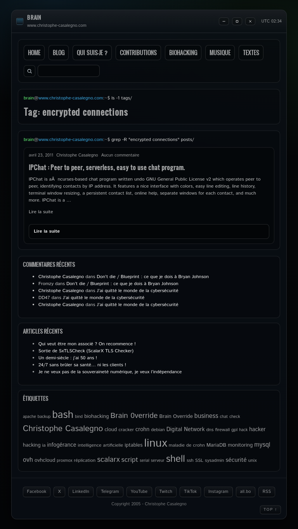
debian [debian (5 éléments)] (158, 429)
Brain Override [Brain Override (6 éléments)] (176, 416)
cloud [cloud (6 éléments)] (110, 429)
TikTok (190, 492)
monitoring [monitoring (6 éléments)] (240, 445)
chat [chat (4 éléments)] (224, 417)
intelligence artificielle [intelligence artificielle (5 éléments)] (100, 445)
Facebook (37, 492)
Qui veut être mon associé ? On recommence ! (87, 344)
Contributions (138, 53)
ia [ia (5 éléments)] (44, 445)
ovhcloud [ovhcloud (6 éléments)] (45, 460)
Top (270, 509)
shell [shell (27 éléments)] (175, 459)
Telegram (110, 492)
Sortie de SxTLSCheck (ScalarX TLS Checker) (85, 351)
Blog (58, 53)
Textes (251, 53)
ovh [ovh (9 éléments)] (28, 460)
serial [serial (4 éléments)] (144, 461)
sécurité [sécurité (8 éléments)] (236, 460)
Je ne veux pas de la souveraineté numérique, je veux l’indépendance (110, 372)
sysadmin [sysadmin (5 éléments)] (214, 460)
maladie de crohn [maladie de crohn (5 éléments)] (187, 445)
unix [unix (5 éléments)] (252, 460)
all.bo (245, 492)
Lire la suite (41, 212)
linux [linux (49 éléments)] (155, 443)
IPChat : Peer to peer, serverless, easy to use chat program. (107, 167)
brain (34, 17)
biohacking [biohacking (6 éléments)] (96, 416)
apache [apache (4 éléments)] (29, 417)
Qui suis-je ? (92, 53)
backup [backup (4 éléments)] (44, 417)
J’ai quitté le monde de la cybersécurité (137, 290)
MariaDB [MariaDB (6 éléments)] (216, 445)
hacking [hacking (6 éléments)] (32, 445)
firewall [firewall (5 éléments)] (222, 429)
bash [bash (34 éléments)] (62, 414)
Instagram (218, 492)
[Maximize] (237, 21)
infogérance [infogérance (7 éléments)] (61, 445)
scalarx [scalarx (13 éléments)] (108, 459)
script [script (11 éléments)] (130, 460)
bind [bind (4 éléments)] (79, 417)
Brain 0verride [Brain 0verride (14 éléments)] (134, 415)
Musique (220, 53)
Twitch (166, 492)
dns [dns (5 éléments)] (209, 429)
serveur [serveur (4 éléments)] (158, 461)
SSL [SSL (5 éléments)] (199, 460)
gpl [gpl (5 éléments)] (234, 429)
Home (34, 53)
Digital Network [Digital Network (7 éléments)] (185, 429)
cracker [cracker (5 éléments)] (126, 429)
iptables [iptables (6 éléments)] (133, 445)
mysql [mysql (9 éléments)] (262, 444)
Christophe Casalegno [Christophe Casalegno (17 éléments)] (63, 429)
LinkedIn (81, 492)
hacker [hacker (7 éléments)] (257, 429)
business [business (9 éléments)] (206, 416)
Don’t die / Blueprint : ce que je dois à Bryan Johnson (153, 276)
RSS (267, 492)
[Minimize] (224, 21)
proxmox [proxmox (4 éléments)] (64, 461)
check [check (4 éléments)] (234, 417)
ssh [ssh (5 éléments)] (190, 460)
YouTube (139, 492)
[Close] (250, 21)
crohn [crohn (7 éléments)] (142, 429)
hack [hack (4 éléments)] (243, 430)
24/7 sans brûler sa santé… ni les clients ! (82, 365)
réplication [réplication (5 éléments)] (84, 460)
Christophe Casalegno (61, 276)
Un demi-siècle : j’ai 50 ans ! (67, 358)
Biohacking (183, 53)
